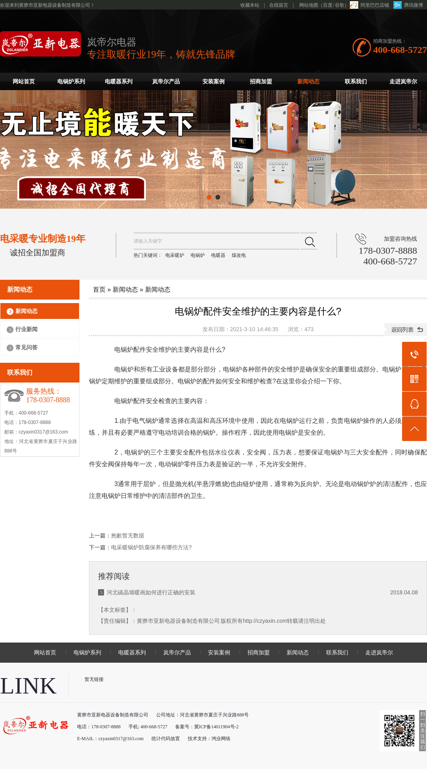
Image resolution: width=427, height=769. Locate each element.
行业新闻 (26, 329)
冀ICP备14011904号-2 (216, 726)
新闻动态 (308, 82)
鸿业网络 (221, 738)
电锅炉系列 (71, 82)
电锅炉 (198, 255)
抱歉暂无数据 (127, 535)
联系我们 (356, 82)
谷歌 (339, 5)
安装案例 (213, 82)
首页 (99, 289)
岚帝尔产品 (166, 82)
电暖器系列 (118, 82)
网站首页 (24, 82)
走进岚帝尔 (403, 82)
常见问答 (26, 347)
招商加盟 (261, 82)
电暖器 (218, 255)
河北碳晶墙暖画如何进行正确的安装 (151, 592)
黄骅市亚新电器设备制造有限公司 (178, 621)
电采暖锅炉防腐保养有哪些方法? (151, 547)
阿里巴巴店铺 (375, 5)
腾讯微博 (413, 5)
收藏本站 (249, 5)
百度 (328, 5)
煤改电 (239, 255)
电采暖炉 (174, 255)
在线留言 (278, 5)
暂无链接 (94, 679)
